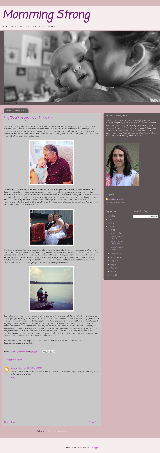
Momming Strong (45, 15)
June (113, 268)
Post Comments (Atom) (57, 431)
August (114, 261)
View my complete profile (115, 203)
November (115, 254)
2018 (111, 230)
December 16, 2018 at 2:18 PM (30, 368)
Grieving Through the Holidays (116, 243)
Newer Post (10, 422)
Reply (13, 377)
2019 (111, 226)
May (113, 271)
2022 (111, 216)
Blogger (95, 447)
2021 (111, 219)
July (113, 264)
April (113, 275)
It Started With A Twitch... (117, 237)
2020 (111, 223)
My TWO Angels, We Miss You (116, 248)
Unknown (14, 368)
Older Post (94, 422)
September (115, 257)
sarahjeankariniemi (116, 199)
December (115, 233)
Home (52, 422)
